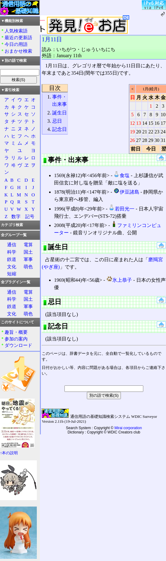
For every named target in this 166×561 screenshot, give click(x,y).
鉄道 (11, 259)
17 (163, 123)
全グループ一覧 (14, 235)
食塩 (121, 175)
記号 (29, 216)
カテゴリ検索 (12, 225)
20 (138, 131)
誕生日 (59, 112)
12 (132, 123)
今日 (151, 148)
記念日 (59, 129)
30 (157, 140)
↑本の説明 (9, 453)
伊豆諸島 (126, 192)
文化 (11, 266)
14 (144, 123)
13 (138, 123)
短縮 (11, 273)
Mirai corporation (128, 428)
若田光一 (121, 208)
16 (157, 123)
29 (151, 140)
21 (144, 131)
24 (163, 131)
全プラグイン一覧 (15, 282)
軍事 (28, 259)
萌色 (28, 266)
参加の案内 (16, 338)
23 (157, 131)
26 (132, 140)
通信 (11, 244)
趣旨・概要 (16, 332)
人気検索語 (16, 30)
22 (151, 131)
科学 (11, 251)
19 (132, 131)
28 (144, 140)
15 (151, 123)
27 (138, 140)
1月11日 (52, 39)
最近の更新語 (18, 37)
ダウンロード (18, 345)
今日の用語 (16, 44)
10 (163, 114)
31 (163, 140)
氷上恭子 (119, 280)
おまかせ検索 (18, 51)
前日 (136, 148)
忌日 (57, 121)
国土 (28, 251)
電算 (28, 244)
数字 (16, 216)
